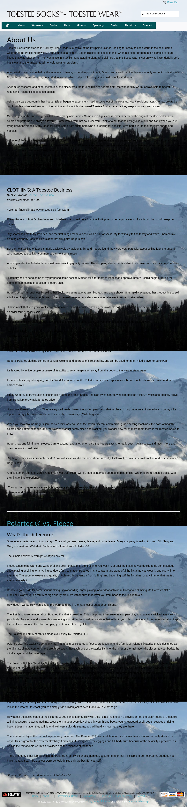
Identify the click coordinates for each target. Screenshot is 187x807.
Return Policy (89, 796)
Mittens (81, 25)
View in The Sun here (42, 195)
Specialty (98, 25)
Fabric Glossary (124, 796)
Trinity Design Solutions (98, 801)
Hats (67, 25)
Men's (21, 25)
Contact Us (142, 796)
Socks (53, 25)
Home (35, 796)
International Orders (67, 796)
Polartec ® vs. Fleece (40, 523)
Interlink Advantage (139, 801)
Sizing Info (106, 796)
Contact (147, 25)
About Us (130, 25)
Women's (37, 25)
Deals (114, 25)
